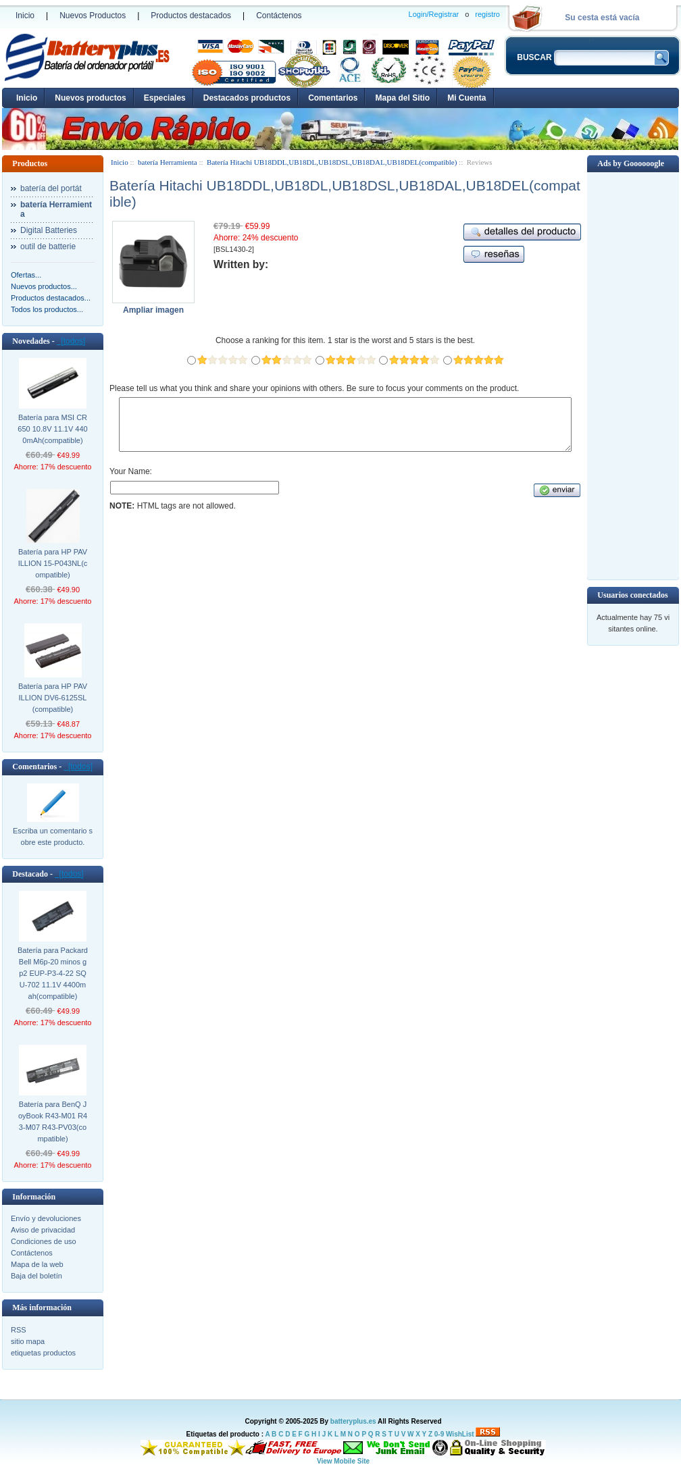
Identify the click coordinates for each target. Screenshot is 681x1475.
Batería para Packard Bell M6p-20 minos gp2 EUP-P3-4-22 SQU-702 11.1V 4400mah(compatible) (53, 973)
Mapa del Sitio (402, 98)
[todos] (71, 341)
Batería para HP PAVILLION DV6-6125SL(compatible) (52, 697)
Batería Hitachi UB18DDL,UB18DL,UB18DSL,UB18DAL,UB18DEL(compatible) (332, 162)
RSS (18, 1330)
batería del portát (51, 188)
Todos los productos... (47, 309)
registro (487, 14)
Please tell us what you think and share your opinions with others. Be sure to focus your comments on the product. (314, 388)
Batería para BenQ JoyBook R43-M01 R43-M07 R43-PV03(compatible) (52, 1121)
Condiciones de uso (43, 1241)
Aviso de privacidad (43, 1230)
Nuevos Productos (92, 15)
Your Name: (130, 481)
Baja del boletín (36, 1276)
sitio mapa (28, 1341)
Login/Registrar (434, 14)
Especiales (165, 98)
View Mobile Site (343, 1461)
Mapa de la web (37, 1264)
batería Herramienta (167, 162)
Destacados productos (247, 98)
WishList (460, 1434)
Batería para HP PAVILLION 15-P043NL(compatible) (53, 563)
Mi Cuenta (466, 98)
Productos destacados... (51, 298)
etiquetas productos (43, 1353)
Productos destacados (191, 15)
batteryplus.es (353, 1421)
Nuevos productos (90, 98)
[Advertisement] (633, 374)
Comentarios (332, 98)
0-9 (439, 1434)
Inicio (25, 15)
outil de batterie (48, 246)
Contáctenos (278, 15)
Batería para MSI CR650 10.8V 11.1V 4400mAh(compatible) (52, 428)
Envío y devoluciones (46, 1218)
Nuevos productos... (44, 286)
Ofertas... (26, 275)
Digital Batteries (48, 230)
